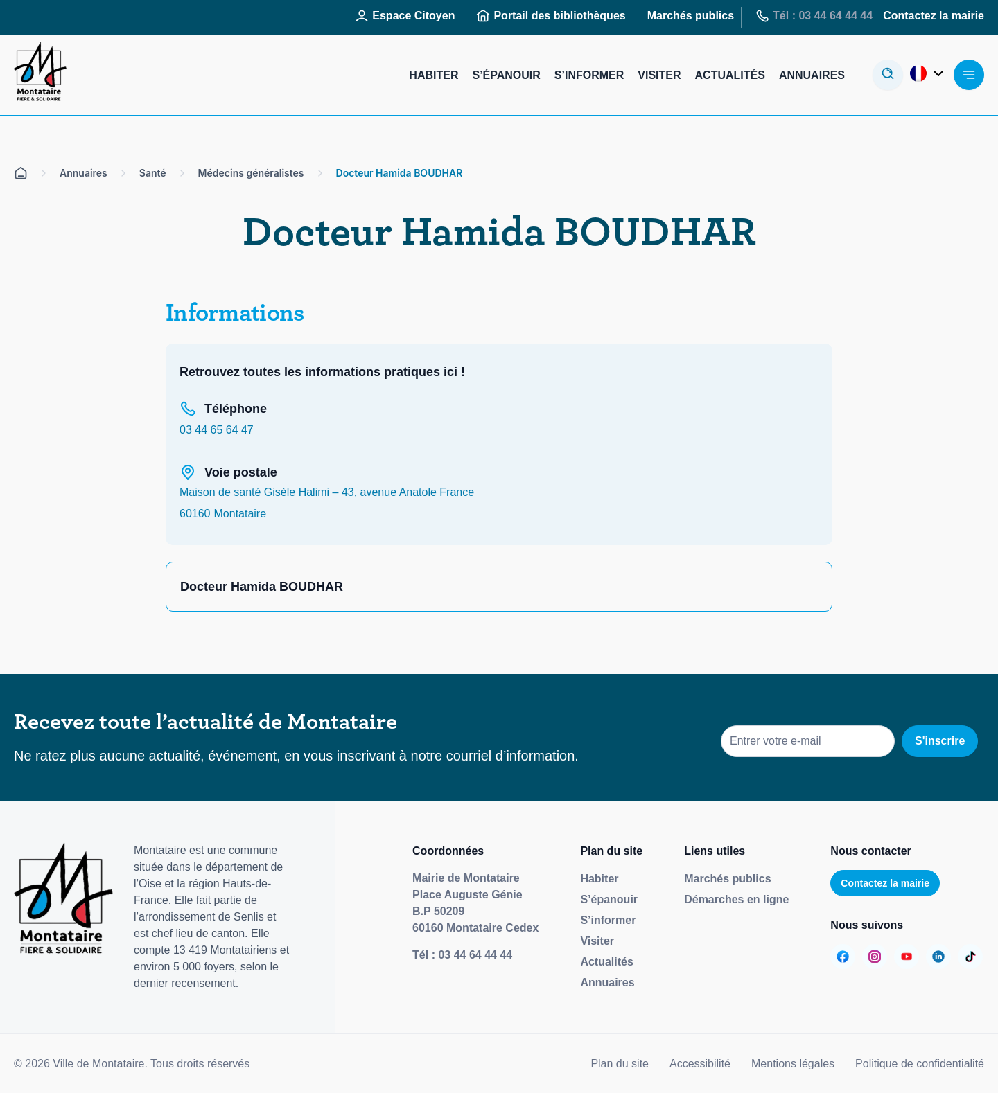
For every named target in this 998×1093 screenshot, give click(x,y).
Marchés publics (727, 879)
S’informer (608, 920)
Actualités (606, 962)
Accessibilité (699, 1063)
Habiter (599, 879)
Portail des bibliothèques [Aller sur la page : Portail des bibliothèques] (550, 16)
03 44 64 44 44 (475, 955)
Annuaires (607, 982)
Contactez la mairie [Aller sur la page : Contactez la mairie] (933, 15)
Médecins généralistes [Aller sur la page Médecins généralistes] (251, 173)
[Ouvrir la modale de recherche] (888, 75)
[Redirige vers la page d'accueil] (40, 75)
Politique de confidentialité (919, 1063)
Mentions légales (792, 1063)
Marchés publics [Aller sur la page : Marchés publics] (690, 15)
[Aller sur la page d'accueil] (21, 173)
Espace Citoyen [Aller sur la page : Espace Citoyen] (405, 16)
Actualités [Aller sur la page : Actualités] (730, 75)
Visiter (597, 941)
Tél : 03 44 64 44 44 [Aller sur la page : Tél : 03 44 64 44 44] (814, 16)
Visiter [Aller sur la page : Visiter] (659, 75)
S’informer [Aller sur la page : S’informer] (589, 75)
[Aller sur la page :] (843, 956)
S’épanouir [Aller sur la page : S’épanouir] (506, 75)
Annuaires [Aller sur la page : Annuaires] (812, 75)
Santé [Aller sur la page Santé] (152, 173)
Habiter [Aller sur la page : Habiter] (433, 75)
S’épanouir (609, 899)
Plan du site (619, 1063)
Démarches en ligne (736, 899)
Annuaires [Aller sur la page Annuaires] (83, 173)
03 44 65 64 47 (217, 430)
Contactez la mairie (885, 883)
